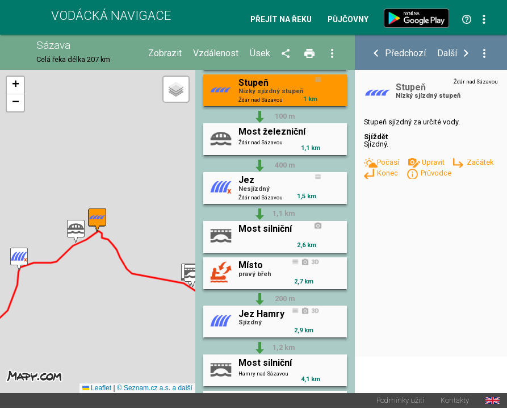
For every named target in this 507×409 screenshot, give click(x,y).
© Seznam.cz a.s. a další (154, 389)
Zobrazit (165, 53)
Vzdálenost (215, 53)
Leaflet (96, 389)
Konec (388, 173)
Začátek (480, 162)
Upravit (434, 162)
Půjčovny (348, 20)
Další (447, 53)
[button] (193, 275)
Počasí (389, 162)
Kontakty (455, 401)
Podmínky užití (400, 401)
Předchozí (405, 53)
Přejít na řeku (281, 20)
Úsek (260, 53)
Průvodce (436, 173)
